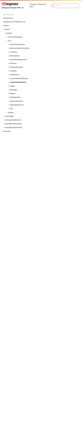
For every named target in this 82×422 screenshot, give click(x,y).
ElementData (14, 56)
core (9, 41)
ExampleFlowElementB (13, 127)
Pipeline (13, 93)
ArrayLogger (9, 116)
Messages (13, 90)
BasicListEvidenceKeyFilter (19, 48)
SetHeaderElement (17, 105)
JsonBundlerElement (18, 82)
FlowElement (14, 75)
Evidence (13, 63)
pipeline (9, 33)
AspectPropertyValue (17, 44)
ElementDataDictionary (18, 59)
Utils (11, 109)
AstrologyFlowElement (13, 120)
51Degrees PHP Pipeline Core (14, 22)
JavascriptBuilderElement (19, 78)
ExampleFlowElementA (13, 124)
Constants (13, 52)
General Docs (8, 18)
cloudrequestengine (15, 37)
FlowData (13, 71)
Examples (6, 131)
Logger (12, 86)
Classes (6, 25)
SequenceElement (16, 101)
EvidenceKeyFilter (16, 67)
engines (11, 112)
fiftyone (7, 29)
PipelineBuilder (15, 97)
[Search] (64, 6)
